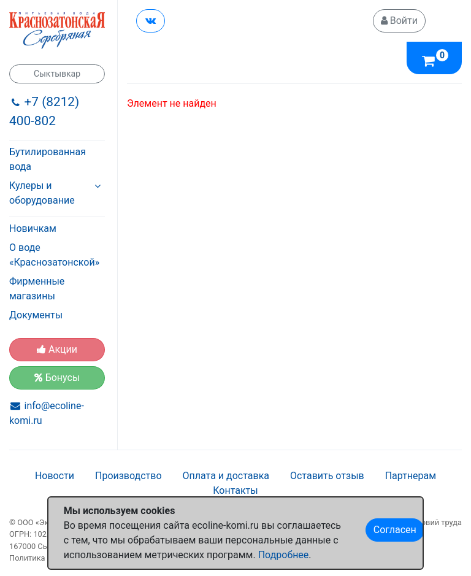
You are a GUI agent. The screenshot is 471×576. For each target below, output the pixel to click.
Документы (36, 315)
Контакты (235, 490)
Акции (57, 349)
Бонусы (57, 377)
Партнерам (410, 476)
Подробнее (283, 555)
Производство (128, 476)
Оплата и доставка (226, 476)
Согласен (394, 530)
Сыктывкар (57, 74)
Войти (399, 20)
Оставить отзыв (327, 476)
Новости (54, 476)
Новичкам (32, 228)
